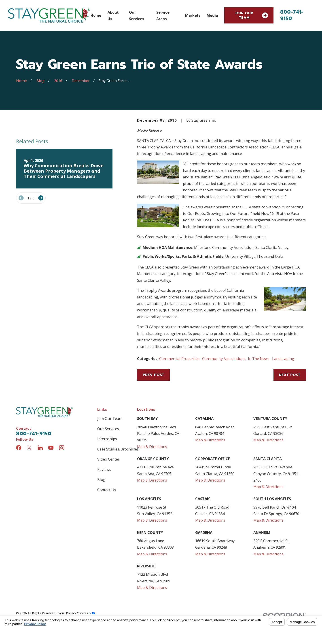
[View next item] (40, 198)
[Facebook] (18, 447)
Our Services (108, 428)
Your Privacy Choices (77, 613)
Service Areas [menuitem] (162, 15)
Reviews (104, 469)
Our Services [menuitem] (136, 15)
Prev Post (153, 375)
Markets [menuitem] (193, 15)
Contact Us (106, 489)
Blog (101, 479)
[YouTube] (50, 447)
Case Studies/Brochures (118, 449)
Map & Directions (152, 446)
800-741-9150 (291, 15)
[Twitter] (29, 447)
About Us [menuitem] (113, 15)
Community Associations (223, 358)
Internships (107, 438)
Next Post (289, 375)
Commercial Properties (179, 358)
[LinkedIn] (40, 447)
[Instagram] (61, 447)
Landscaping (283, 358)
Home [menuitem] (96, 15)
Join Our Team (251, 15)
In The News (258, 358)
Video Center (108, 459)
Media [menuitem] (212, 15)
